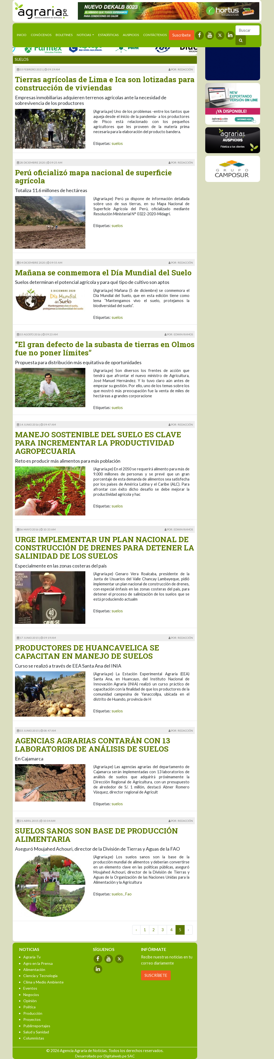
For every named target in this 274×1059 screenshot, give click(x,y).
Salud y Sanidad (36, 1032)
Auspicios (131, 35)
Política (29, 1007)
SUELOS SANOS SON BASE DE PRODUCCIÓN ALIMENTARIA (96, 835)
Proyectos (32, 1019)
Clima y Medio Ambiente (43, 982)
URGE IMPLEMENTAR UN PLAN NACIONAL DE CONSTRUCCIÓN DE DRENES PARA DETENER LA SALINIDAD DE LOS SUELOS (104, 547)
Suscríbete (181, 35)
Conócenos (41, 35)
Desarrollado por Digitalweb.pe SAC (105, 1056)
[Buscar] (247, 30)
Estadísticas (108, 35)
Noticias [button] (84, 35)
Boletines (64, 35)
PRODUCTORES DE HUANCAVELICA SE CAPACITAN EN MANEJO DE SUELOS (87, 652)
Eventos (30, 988)
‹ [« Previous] (136, 929)
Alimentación (34, 969)
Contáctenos (155, 35)
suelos (117, 143)
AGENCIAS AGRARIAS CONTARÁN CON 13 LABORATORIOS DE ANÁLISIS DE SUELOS (92, 745)
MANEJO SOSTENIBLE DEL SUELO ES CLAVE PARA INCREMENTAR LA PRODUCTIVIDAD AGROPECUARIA (98, 443)
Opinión (30, 1000)
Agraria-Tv (32, 957)
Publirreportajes (36, 1026)
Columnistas (33, 1038)
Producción (32, 1013)
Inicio (23, 34)
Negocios (31, 994)
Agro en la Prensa (38, 963)
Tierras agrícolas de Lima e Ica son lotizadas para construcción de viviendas (105, 83)
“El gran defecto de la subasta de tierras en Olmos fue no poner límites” (105, 348)
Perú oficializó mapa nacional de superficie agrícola (93, 177)
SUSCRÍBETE (155, 975)
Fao (128, 894)
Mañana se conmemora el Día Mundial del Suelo (103, 272)
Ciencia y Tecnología (40, 975)
